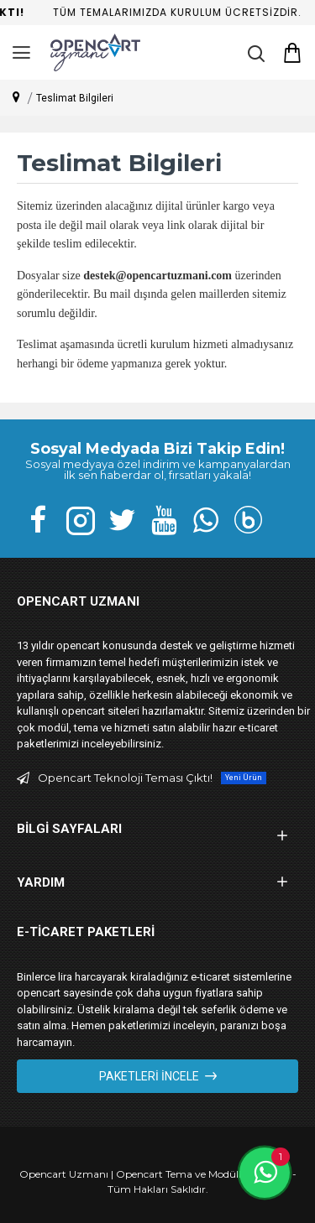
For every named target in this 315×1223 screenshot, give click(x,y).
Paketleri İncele (149, 1076)
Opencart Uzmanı (63, 1174)
